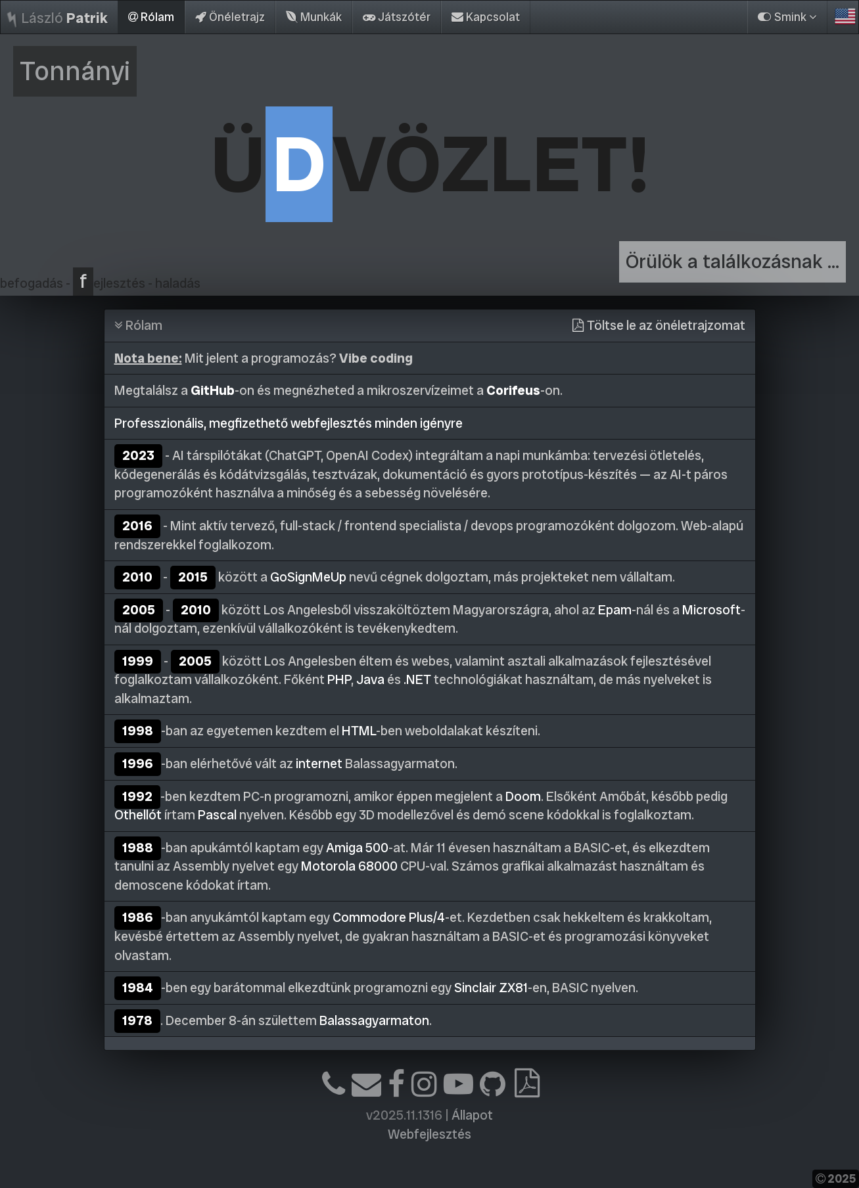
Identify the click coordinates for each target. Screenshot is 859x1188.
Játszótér (396, 16)
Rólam (151, 16)
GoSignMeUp (308, 576)
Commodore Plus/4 (389, 917)
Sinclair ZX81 (491, 987)
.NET (417, 679)
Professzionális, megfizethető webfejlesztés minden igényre (288, 423)
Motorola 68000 (349, 866)
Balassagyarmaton (374, 1020)
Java (370, 679)
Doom (523, 796)
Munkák (314, 16)
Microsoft (711, 609)
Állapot (472, 1115)
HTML (359, 730)
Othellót (138, 814)
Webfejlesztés (429, 1134)
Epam (615, 609)
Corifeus (513, 390)
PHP (339, 679)
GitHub (213, 390)
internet (319, 763)
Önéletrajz (230, 16)
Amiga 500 (357, 847)
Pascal (217, 814)
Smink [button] (787, 16)
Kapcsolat (486, 16)
